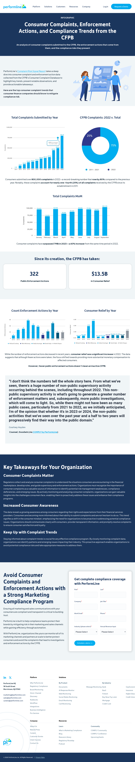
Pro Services (34, 713)
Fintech (105, 694)
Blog (60, 734)
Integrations (34, 706)
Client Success (35, 740)
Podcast (62, 744)
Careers (33, 733)
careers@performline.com (13, 700)
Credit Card (106, 704)
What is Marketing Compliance (70, 730)
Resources (76, 6)
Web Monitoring (65, 694)
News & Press (35, 730)
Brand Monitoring (36, 689)
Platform (38, 6)
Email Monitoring (65, 700)
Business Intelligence (37, 710)
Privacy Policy (40, 757)
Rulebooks (34, 700)
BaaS (104, 690)
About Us (33, 726)
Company (88, 6)
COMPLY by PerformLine (45, 432)
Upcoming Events (97, 737)
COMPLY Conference (99, 734)
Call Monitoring (65, 704)
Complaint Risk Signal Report (31, 71)
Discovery (33, 696)
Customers (63, 6)
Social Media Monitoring (68, 697)
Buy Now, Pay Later (109, 697)
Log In (105, 6)
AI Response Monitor (66, 690)
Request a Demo (121, 6)
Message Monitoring (94, 687)
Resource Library (65, 737)
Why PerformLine (36, 683)
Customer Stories (36, 736)
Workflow (33, 703)
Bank (104, 687)
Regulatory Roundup (66, 740)
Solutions (50, 6)
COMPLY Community (99, 730)
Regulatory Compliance (39, 686)
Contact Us (34, 743)
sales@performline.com (12, 698)
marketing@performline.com (14, 695)
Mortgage (106, 700)
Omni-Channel (35, 693)
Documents (63, 687)
